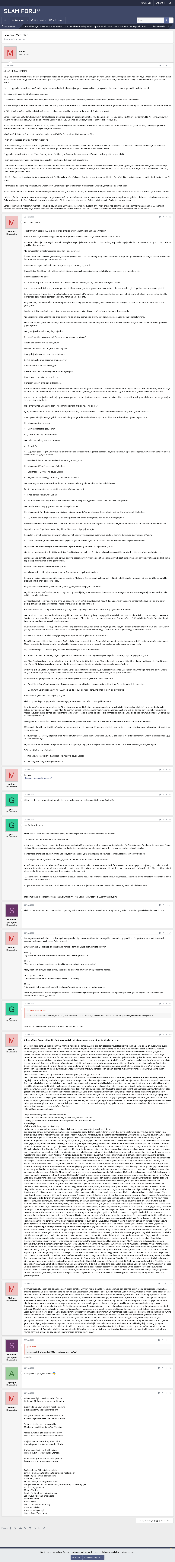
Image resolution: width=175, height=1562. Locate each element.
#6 (170, 905)
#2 (170, 217)
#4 (170, 795)
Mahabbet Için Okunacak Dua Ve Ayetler (60, 26)
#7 (170, 933)
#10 (169, 1283)
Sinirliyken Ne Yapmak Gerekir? (151, 26)
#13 (169, 1393)
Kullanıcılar (57, 20)
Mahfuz (8, 39)
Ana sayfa (6, 20)
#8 (170, 1004)
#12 (169, 1368)
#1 (170, 65)
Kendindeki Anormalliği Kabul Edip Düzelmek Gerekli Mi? (108, 26)
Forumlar (19, 20)
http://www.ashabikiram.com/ (38, 777)
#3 (170, 770)
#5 (170, 820)
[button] (27, 20)
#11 (169, 1340)
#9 (170, 1035)
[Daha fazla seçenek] (166, 20)
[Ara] (150, 20)
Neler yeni (39, 20)
